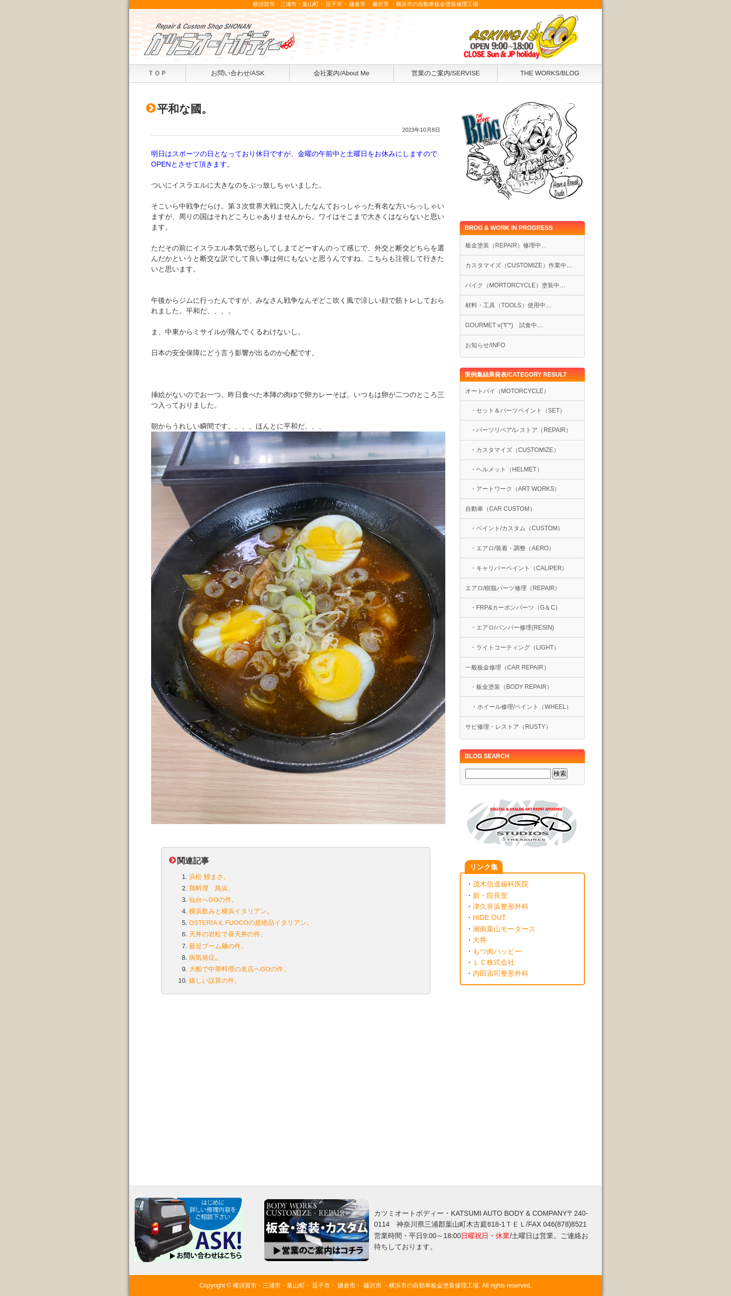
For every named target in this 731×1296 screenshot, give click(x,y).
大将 (480, 940)
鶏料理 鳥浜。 (211, 888)
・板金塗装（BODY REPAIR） (511, 686)
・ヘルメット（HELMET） (506, 469)
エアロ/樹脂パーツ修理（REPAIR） (512, 588)
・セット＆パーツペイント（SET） (517, 410)
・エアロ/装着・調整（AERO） (512, 548)
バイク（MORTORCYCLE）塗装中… (515, 285)
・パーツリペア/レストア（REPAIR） (520, 430)
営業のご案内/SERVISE (445, 73)
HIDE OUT (489, 917)
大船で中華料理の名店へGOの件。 (239, 969)
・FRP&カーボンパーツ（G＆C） (515, 607)
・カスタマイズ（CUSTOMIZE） (514, 449)
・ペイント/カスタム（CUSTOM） (516, 528)
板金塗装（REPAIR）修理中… (506, 245)
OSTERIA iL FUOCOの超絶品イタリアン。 (251, 922)
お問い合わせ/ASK (238, 73)
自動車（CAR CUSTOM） (500, 508)
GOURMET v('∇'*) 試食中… (504, 325)
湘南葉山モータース (504, 929)
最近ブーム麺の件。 (218, 946)
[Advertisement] (295, 1080)
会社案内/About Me (341, 73)
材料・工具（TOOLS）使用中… (508, 305)
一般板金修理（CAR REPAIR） (507, 667)
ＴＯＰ (157, 73)
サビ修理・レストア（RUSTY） (508, 726)
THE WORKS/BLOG (549, 73)
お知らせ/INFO (485, 345)
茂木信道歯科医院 (501, 884)
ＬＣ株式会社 (494, 962)
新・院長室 (490, 895)
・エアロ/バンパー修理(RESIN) (512, 627)
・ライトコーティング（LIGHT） (514, 647)
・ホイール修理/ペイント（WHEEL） (518, 706)
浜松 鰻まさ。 (209, 876)
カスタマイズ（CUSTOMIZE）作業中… (518, 265)
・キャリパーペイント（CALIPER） (519, 568)
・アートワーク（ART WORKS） (515, 488)
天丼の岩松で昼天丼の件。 (228, 934)
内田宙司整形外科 (501, 973)
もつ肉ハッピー (497, 951)
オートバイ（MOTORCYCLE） (507, 391)
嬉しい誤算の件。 (215, 980)
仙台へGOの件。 (213, 899)
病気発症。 (205, 957)
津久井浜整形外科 (501, 906)
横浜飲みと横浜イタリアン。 (231, 911)
